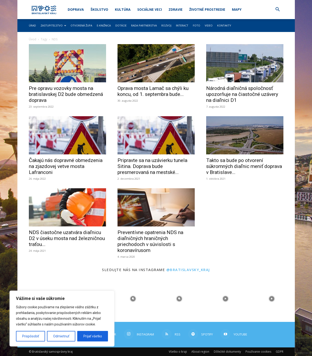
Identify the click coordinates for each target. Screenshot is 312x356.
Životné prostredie (207, 9)
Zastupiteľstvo (53, 25)
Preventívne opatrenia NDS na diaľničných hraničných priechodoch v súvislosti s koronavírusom (150, 241)
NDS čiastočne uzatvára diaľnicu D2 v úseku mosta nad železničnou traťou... (67, 238)
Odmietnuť (61, 336)
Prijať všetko (92, 336)
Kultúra (123, 9)
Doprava (76, 9)
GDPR (279, 352)
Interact (182, 25)
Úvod (32, 39)
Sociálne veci (149, 9)
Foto (196, 25)
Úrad (32, 25)
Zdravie (176, 9)
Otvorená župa (81, 25)
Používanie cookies (258, 352)
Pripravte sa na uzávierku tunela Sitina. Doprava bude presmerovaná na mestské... (152, 166)
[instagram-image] (133, 299)
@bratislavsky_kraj (188, 269)
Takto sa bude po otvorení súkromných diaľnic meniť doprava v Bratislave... (244, 166)
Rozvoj (166, 25)
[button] (277, 10)
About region (200, 352)
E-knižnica (104, 25)
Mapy (236, 9)
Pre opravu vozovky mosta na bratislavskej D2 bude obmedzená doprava (66, 94)
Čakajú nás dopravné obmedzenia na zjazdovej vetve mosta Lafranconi (65, 166)
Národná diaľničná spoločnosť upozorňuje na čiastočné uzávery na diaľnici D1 (242, 94)
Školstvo (99, 9)
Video (209, 25)
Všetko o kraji (178, 352)
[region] (62, 318)
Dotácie (121, 25)
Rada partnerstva (144, 25)
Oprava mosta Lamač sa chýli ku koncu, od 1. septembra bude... (153, 91)
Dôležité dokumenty (227, 352)
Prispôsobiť (30, 336)
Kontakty (224, 25)
